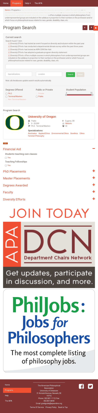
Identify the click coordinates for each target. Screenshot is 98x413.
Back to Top (63, 407)
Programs (16, 3)
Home (5, 3)
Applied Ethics (44, 133)
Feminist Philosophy (36, 136)
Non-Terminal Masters (16, 99)
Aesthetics (32, 133)
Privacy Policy (51, 407)
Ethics (82, 133)
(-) (9, 43)
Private (40, 93)
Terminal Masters (14, 96)
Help (28, 3)
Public (39, 96)
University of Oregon (42, 116)
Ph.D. (9, 93)
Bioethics (74, 133)
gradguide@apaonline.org (51, 403)
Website (68, 123)
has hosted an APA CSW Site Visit (75, 13)
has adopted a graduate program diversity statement (26, 15)
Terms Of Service (37, 407)
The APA (38, 3)
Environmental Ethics (60, 133)
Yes (8, 158)
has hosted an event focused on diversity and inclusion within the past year (51, 10)
